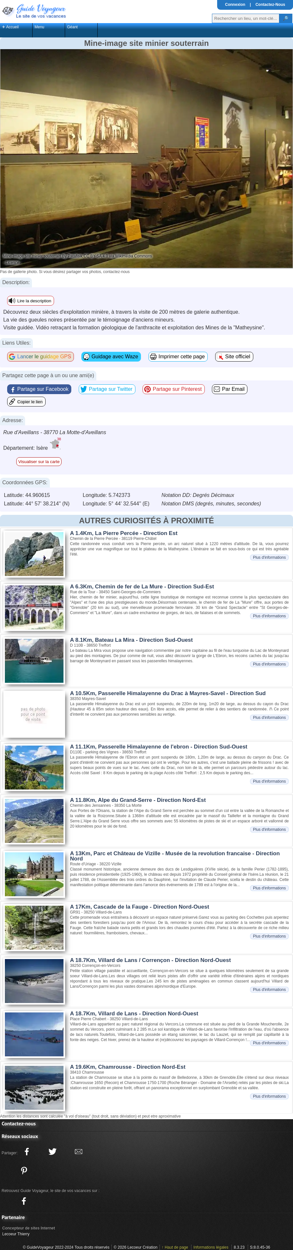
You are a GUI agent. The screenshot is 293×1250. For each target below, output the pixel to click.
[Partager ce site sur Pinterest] (24, 1170)
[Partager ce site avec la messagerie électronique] (78, 1152)
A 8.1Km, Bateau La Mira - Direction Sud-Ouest (131, 640)
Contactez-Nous (270, 4)
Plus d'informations (269, 557)
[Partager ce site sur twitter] (53, 1152)
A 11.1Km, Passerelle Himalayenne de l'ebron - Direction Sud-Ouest (158, 747)
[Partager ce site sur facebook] (27, 1152)
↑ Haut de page (175, 1247)
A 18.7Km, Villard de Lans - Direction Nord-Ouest (134, 1013)
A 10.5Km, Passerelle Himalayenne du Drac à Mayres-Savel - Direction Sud (168, 693)
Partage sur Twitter (111, 389)
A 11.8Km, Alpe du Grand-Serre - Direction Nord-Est (138, 800)
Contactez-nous (19, 1123)
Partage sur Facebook (42, 389)
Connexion (235, 4)
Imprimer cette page (182, 356)
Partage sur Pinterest (177, 389)
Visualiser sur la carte (39, 461)
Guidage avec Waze (114, 356)
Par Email (233, 389)
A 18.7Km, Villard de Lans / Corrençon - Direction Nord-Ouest (150, 960)
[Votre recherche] (245, 18)
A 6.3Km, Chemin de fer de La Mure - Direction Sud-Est (142, 587)
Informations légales (210, 1247)
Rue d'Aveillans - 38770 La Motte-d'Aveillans (54, 432)
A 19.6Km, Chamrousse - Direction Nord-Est (128, 1067)
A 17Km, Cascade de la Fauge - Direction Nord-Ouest (139, 907)
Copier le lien (30, 401)
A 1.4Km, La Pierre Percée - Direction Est (123, 533)
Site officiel (237, 356)
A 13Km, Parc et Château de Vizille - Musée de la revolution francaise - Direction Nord (175, 856)
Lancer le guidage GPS (44, 356)
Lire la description (34, 300)
